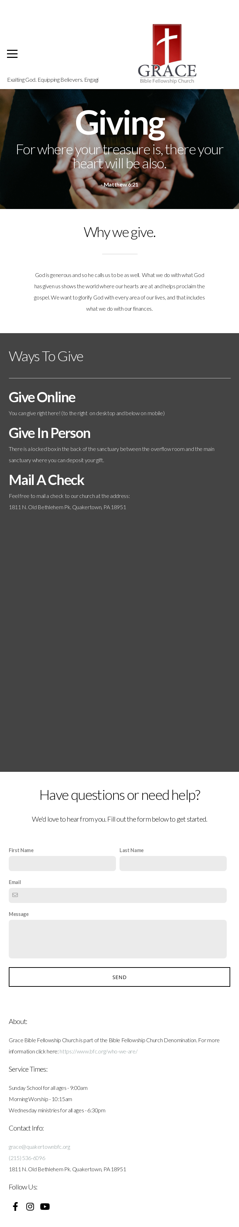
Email (15, 882)
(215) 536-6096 (27, 1157)
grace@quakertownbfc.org (39, 1146)
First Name (21, 850)
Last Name (132, 850)
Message (19, 914)
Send (119, 976)
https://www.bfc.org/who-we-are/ (98, 1051)
